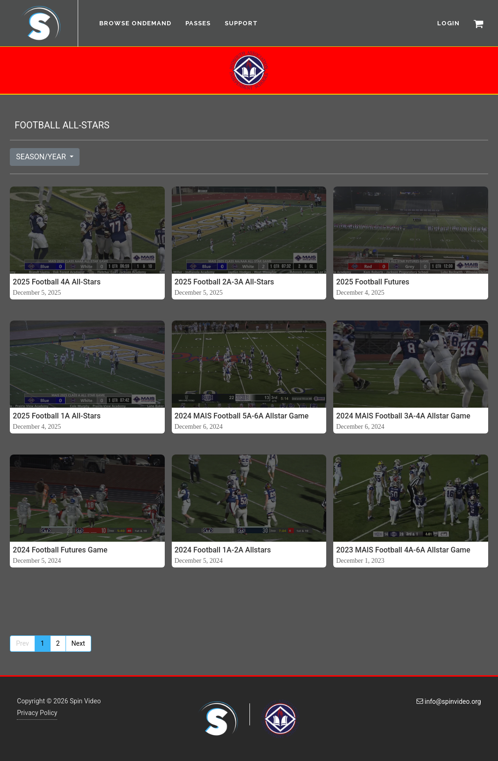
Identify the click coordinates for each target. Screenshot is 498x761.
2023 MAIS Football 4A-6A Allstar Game (403, 549)
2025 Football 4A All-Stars (57, 281)
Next (78, 643)
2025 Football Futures (372, 281)
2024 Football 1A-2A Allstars (223, 549)
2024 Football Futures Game (60, 549)
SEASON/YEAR (42, 156)
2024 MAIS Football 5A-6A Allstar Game (242, 415)
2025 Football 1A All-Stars (57, 415)
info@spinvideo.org (449, 701)
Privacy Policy (37, 712)
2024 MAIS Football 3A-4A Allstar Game (403, 415)
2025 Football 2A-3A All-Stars (224, 281)
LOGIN (448, 23)
